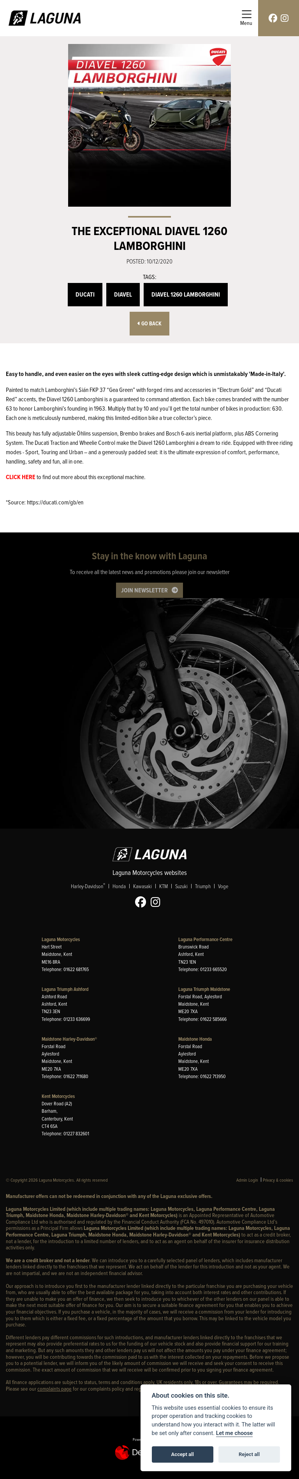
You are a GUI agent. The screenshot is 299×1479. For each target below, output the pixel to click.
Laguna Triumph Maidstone (204, 989)
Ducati (85, 294)
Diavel (123, 294)
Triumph (203, 886)
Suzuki (181, 886)
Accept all (182, 1454)
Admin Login (247, 1180)
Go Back (149, 324)
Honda (119, 886)
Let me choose (234, 1433)
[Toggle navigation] (246, 18)
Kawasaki (142, 886)
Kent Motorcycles (58, 1096)
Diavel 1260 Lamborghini (185, 294)
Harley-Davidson (88, 886)
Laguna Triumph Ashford (65, 989)
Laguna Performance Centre (205, 939)
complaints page (54, 1388)
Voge (223, 886)
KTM (163, 886)
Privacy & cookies (278, 1180)
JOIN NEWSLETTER (144, 590)
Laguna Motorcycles (61, 939)
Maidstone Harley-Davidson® (69, 1039)
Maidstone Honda (195, 1039)
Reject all (249, 1454)
